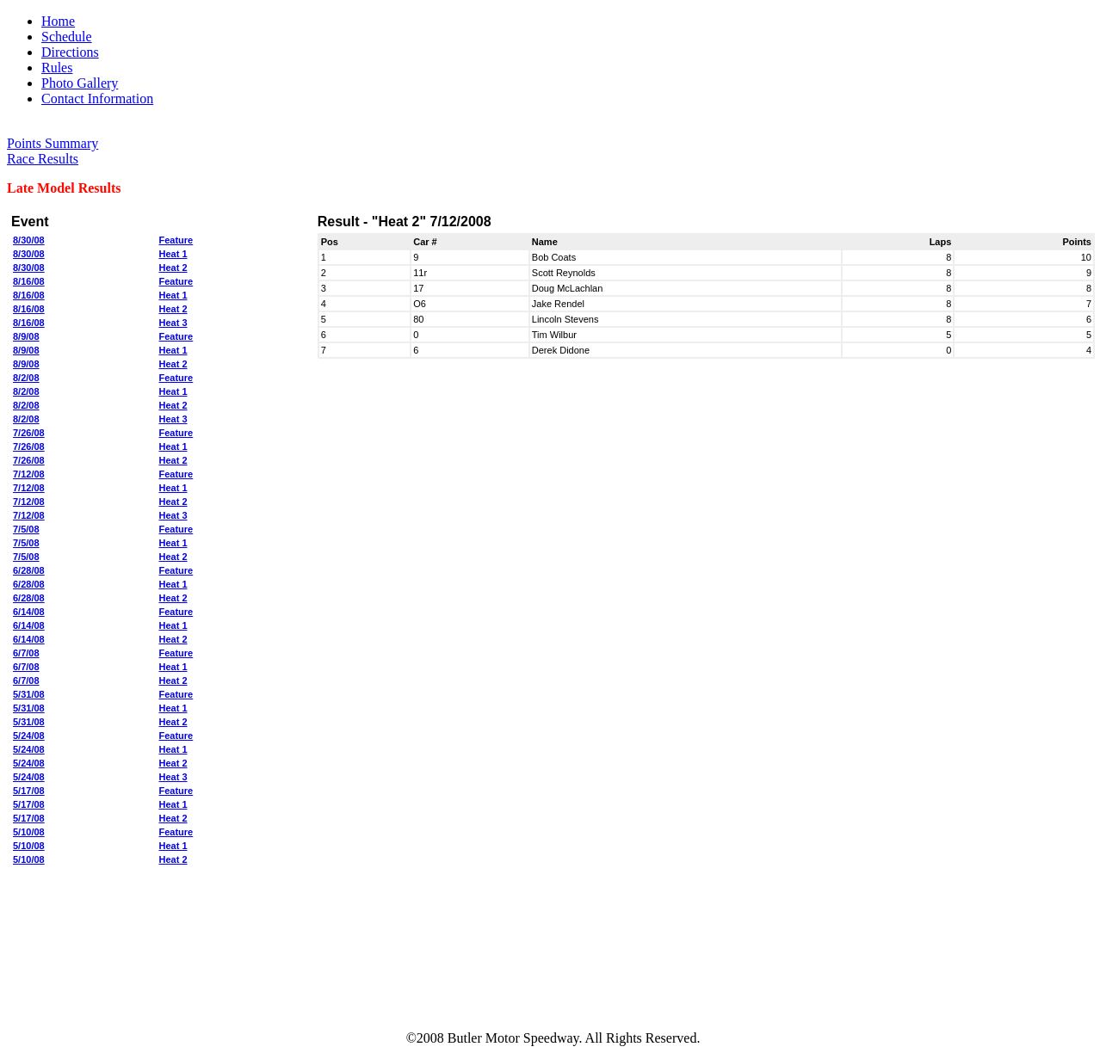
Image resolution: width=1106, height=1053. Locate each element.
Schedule (66, 36)
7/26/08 (29, 433)
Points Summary (52, 143)
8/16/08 (29, 281)
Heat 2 (173, 267)
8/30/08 (29, 240)
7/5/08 (26, 529)
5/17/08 (29, 790)
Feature (176, 240)
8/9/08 (26, 336)
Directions (70, 52)
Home (58, 21)
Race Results (42, 158)
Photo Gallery (79, 83)
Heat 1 (173, 254)
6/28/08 (29, 570)
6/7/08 (26, 653)
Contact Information (97, 98)
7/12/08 (29, 474)
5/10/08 (29, 832)
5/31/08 (29, 694)
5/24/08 (29, 735)
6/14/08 (29, 612)
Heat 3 (173, 322)
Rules (56, 67)
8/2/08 (26, 378)
